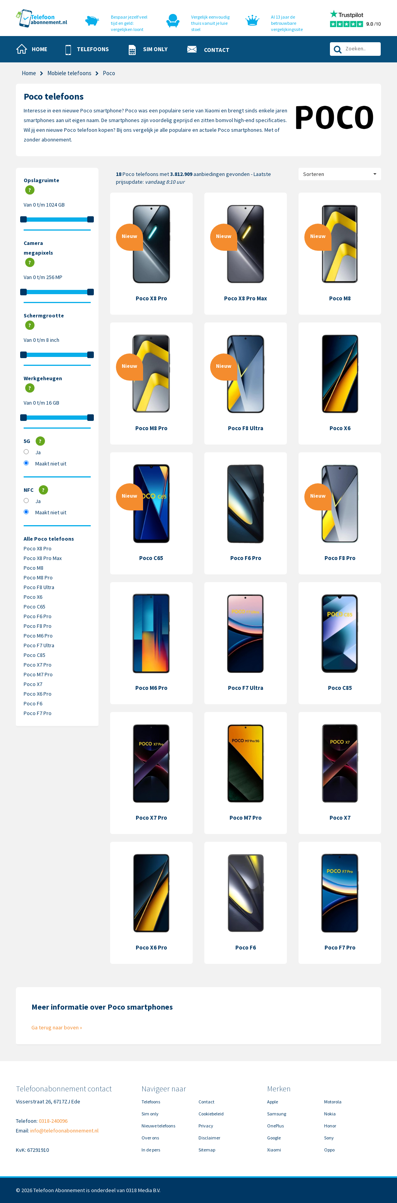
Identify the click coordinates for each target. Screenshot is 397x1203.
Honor (330, 1126)
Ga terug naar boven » (56, 1027)
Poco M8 (33, 567)
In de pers (151, 1150)
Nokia (330, 1114)
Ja (38, 452)
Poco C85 (34, 654)
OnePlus (275, 1126)
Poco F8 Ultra (39, 587)
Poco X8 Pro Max (43, 558)
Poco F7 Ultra (39, 645)
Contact (206, 1102)
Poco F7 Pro (38, 713)
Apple (272, 1102)
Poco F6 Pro (38, 616)
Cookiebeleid (211, 1114)
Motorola (333, 1102)
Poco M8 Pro (38, 577)
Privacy (205, 1126)
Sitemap (206, 1150)
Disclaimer (209, 1138)
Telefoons (151, 1102)
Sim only (150, 1114)
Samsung (276, 1114)
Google (274, 1138)
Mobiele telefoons (69, 73)
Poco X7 (33, 684)
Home (29, 73)
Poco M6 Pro (38, 635)
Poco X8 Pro (38, 548)
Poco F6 (33, 703)
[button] (90, 49)
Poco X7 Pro (38, 664)
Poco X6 (33, 596)
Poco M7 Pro (38, 674)
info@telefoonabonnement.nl (64, 1130)
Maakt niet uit (50, 463)
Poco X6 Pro (38, 693)
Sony (329, 1138)
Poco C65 (34, 606)
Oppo (329, 1150)
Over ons (150, 1138)
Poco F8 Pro (38, 625)
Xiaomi (274, 1150)
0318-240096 (53, 1120)
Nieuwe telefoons (158, 1126)
